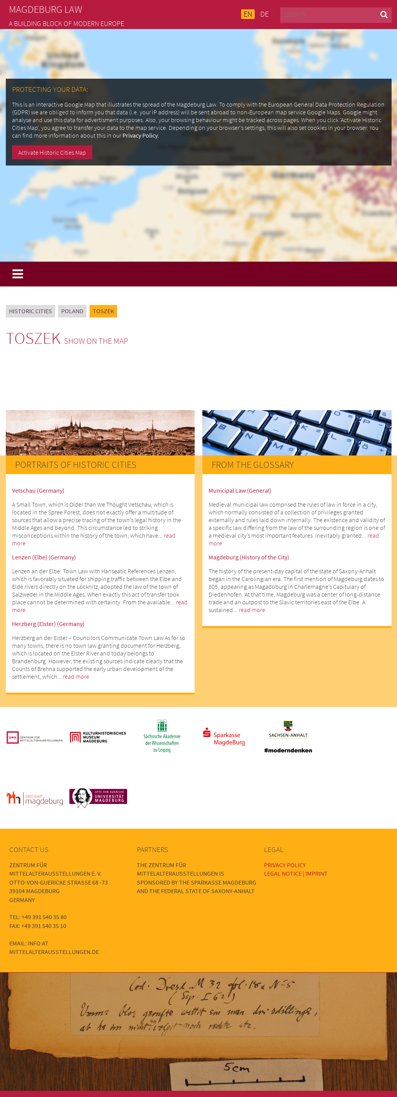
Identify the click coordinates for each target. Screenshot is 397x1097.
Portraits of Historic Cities (75, 465)
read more (76, 676)
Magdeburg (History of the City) (249, 557)
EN (247, 14)
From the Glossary (253, 465)
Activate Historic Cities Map (52, 152)
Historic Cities (30, 311)
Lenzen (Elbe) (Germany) (44, 557)
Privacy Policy (140, 135)
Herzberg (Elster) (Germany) (48, 624)
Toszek (103, 311)
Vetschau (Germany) (38, 490)
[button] (384, 14)
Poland (72, 311)
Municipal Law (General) (240, 490)
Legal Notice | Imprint (296, 873)
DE (264, 14)
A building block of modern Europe (66, 23)
